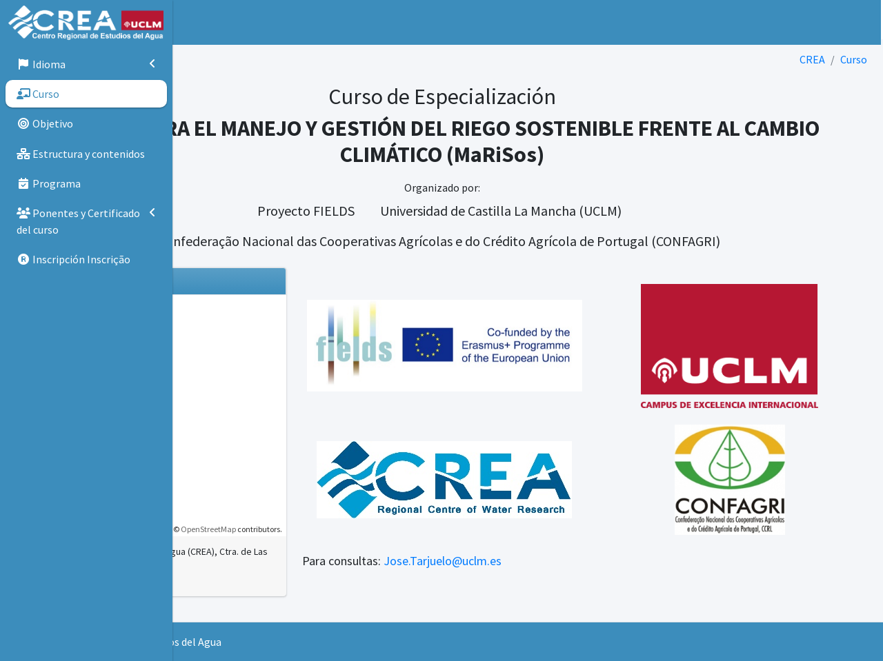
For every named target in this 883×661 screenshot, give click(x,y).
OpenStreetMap (322, 529)
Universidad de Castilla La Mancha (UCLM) (586, 210)
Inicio (242, 22)
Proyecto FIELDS (391, 210)
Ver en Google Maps (243, 595)
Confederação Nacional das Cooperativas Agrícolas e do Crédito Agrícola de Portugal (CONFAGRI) (525, 241)
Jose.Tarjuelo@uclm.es (557, 561)
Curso (853, 59)
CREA (812, 59)
